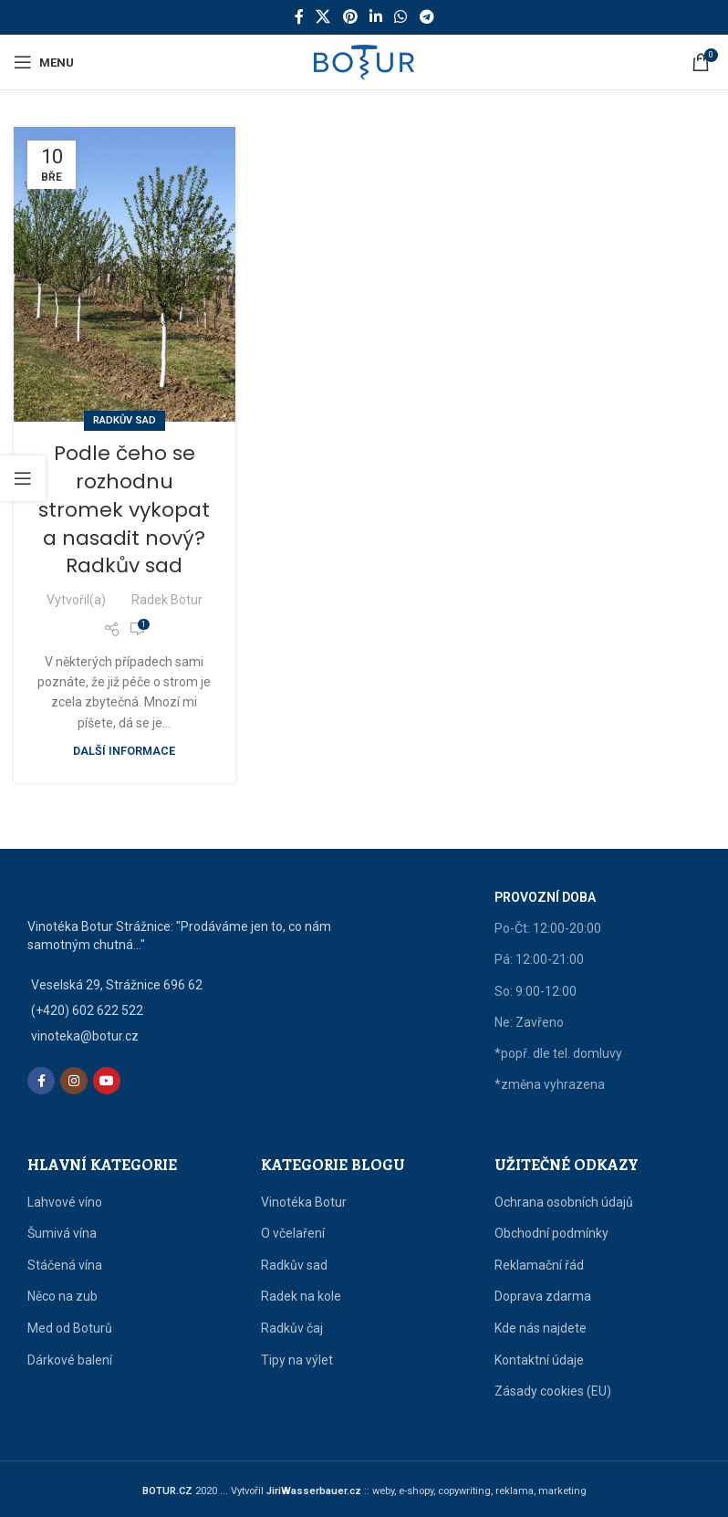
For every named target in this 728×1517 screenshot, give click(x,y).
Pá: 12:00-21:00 (539, 959)
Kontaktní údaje (539, 1360)
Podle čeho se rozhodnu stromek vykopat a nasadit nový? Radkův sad (124, 509)
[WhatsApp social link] (401, 17)
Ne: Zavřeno (529, 1022)
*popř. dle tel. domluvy (558, 1053)
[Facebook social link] (299, 17)
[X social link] (323, 17)
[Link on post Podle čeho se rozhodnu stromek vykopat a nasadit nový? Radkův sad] (124, 274)
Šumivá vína (62, 1233)
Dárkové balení (69, 1360)
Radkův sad (124, 420)
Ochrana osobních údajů (563, 1202)
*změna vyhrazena (549, 1084)
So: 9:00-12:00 (535, 991)
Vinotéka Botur (304, 1202)
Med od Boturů (69, 1328)
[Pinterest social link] (350, 17)
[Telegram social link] (426, 17)
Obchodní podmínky (551, 1233)
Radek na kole (301, 1296)
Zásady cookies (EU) (552, 1391)
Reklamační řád (539, 1265)
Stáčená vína (64, 1265)
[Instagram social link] (74, 1080)
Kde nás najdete (540, 1328)
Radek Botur (167, 599)
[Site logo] (364, 61)
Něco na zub (62, 1296)
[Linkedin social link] (375, 17)
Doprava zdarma (542, 1296)
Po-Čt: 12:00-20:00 (547, 928)
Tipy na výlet (297, 1360)
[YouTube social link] (106, 1080)
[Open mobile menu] (44, 62)
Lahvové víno (64, 1202)
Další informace (124, 751)
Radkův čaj (292, 1328)
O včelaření (293, 1233)
